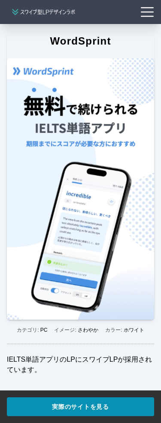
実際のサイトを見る (80, 406)
